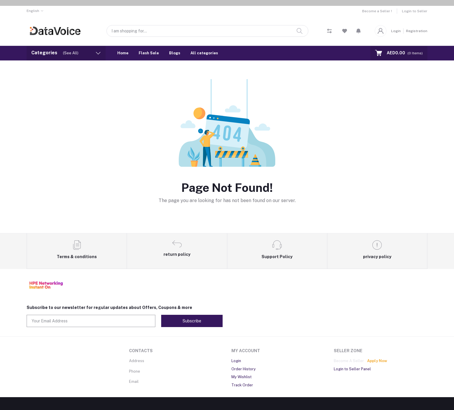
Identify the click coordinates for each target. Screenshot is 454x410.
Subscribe (192, 321)
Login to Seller (414, 11)
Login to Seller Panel (352, 369)
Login (396, 31)
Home (122, 53)
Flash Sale (149, 53)
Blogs (174, 53)
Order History (243, 369)
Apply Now (377, 361)
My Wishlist (241, 377)
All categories (204, 53)
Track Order (242, 385)
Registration (416, 31)
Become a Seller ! (377, 11)
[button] (358, 31)
